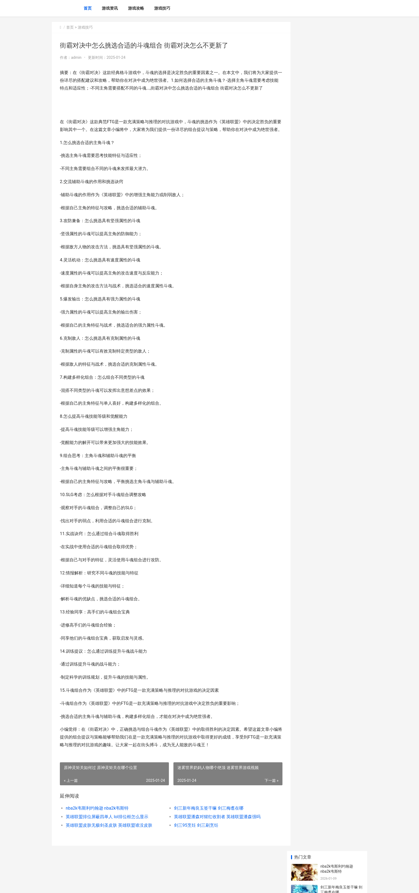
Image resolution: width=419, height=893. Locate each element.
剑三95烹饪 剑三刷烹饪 (191, 840)
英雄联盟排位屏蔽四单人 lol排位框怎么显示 (107, 831)
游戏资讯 (110, 8)
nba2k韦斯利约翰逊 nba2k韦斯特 (97, 823)
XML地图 (148, 884)
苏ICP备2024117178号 (124, 884)
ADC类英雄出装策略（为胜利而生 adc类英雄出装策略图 (340, 370)
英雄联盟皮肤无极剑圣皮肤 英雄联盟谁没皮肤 (109, 840)
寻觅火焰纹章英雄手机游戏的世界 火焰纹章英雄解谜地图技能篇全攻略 (341, 349)
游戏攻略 (136, 8)
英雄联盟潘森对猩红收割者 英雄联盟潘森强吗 (212, 831)
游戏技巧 (162, 8)
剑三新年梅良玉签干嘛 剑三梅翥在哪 (204, 823)
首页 (88, 8)
